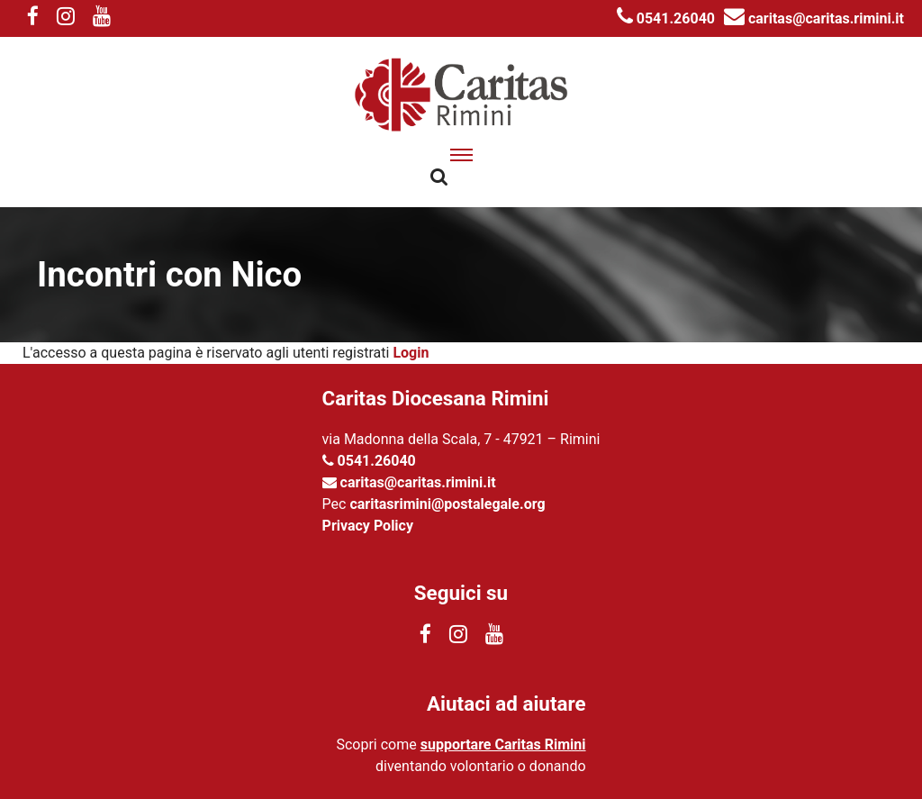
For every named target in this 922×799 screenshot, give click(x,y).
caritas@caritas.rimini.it (814, 18)
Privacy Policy (367, 525)
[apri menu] (461, 155)
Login (411, 352)
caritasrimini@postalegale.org (447, 504)
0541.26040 (666, 18)
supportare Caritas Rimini (503, 744)
